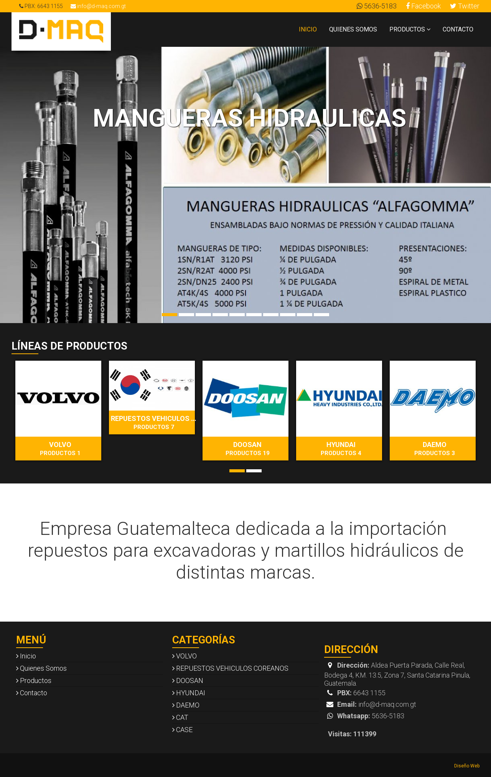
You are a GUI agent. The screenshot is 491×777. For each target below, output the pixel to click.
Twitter (464, 6)
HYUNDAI (341, 448)
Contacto (458, 29)
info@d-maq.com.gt (98, 6)
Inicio (308, 29)
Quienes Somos (353, 29)
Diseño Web (466, 766)
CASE (182, 730)
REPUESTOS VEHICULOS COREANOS (155, 422)
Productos (409, 29)
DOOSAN (248, 448)
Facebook (423, 6)
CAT (180, 717)
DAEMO (434, 448)
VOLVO (60, 448)
